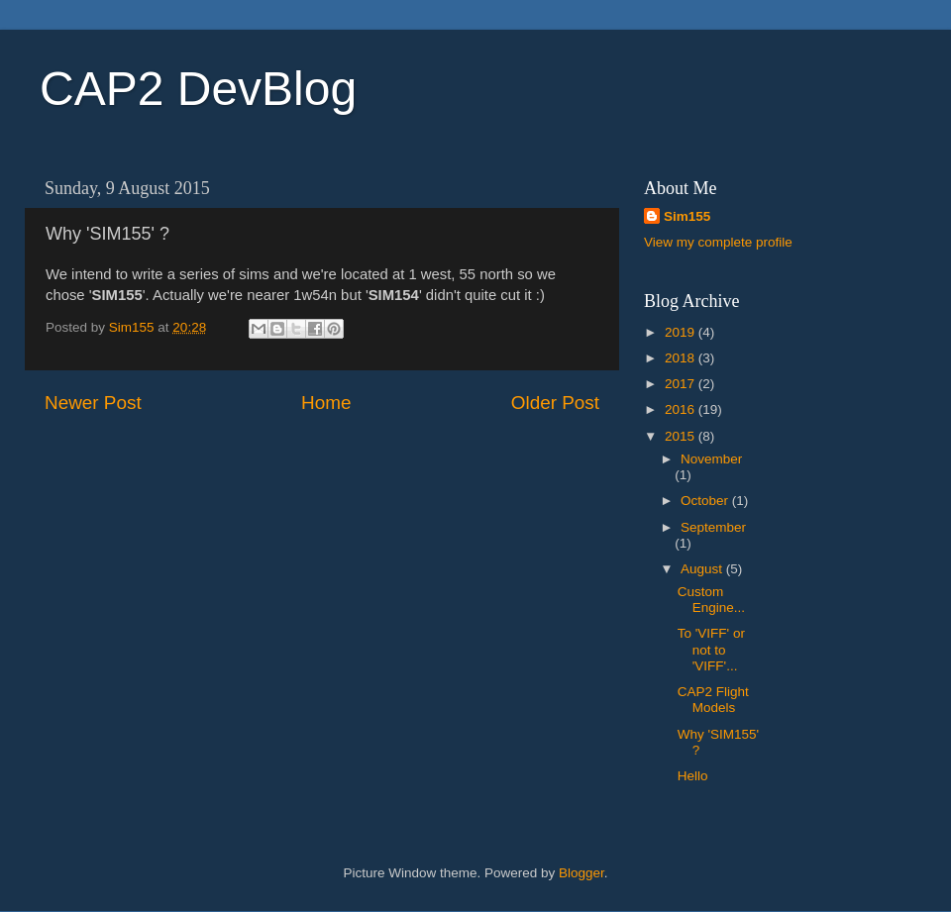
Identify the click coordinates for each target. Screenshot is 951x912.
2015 (681, 436)
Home (326, 402)
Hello (693, 775)
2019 (681, 332)
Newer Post (93, 402)
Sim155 (687, 216)
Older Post (555, 402)
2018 (681, 358)
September (713, 527)
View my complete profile (718, 242)
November (711, 459)
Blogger (581, 872)
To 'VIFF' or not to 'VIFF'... (711, 649)
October (706, 500)
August (703, 568)
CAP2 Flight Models (713, 699)
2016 (681, 409)
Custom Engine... (711, 599)
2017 (681, 383)
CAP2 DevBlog (198, 88)
